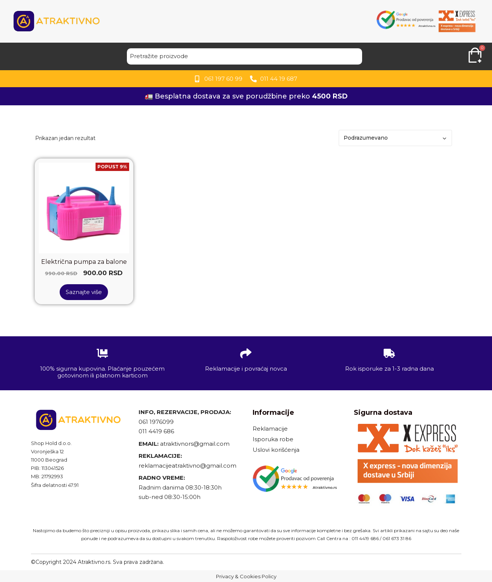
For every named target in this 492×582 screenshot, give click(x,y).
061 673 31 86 (396, 538)
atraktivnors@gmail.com (195, 443)
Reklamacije (270, 428)
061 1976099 (156, 421)
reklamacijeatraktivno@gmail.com (187, 465)
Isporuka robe (273, 439)
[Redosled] (395, 138)
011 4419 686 (156, 431)
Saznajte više (84, 292)
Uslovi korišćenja (276, 449)
